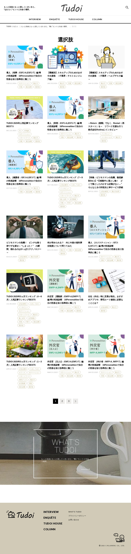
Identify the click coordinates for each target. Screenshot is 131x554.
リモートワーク (24, 138)
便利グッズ (23, 380)
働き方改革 (115, 191)
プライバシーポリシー (77, 516)
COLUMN (97, 19)
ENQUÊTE (54, 19)
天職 (20, 87)
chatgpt (26, 130)
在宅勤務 (73, 199)
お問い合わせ (73, 520)
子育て (69, 203)
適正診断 (29, 87)
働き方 (35, 83)
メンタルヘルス (106, 137)
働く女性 (63, 199)
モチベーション (24, 83)
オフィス (22, 372)
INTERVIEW (35, 19)
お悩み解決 (64, 185)
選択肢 (37, 87)
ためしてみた (76, 185)
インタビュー (106, 134)
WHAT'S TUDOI (74, 512)
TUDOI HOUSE (76, 19)
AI (20, 130)
